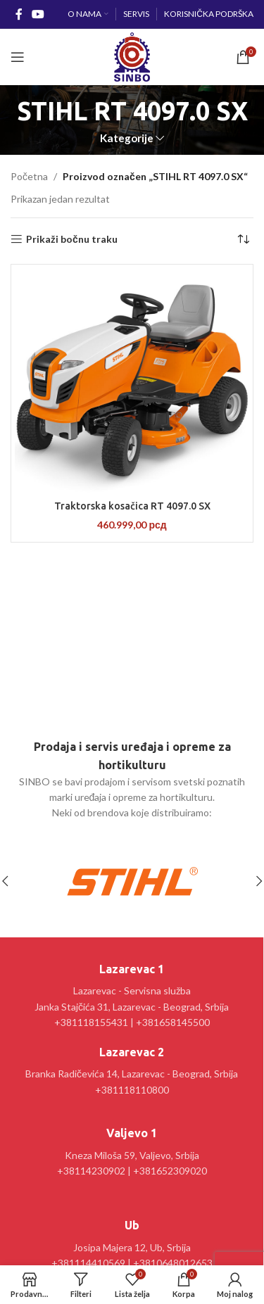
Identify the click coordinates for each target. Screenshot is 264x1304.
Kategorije (126, 138)
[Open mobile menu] (18, 57)
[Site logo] (132, 56)
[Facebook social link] (19, 14)
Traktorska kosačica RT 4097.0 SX (132, 506)
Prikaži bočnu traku (72, 239)
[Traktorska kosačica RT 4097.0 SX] (132, 380)
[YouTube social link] (38, 14)
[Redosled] (242, 239)
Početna (29, 176)
